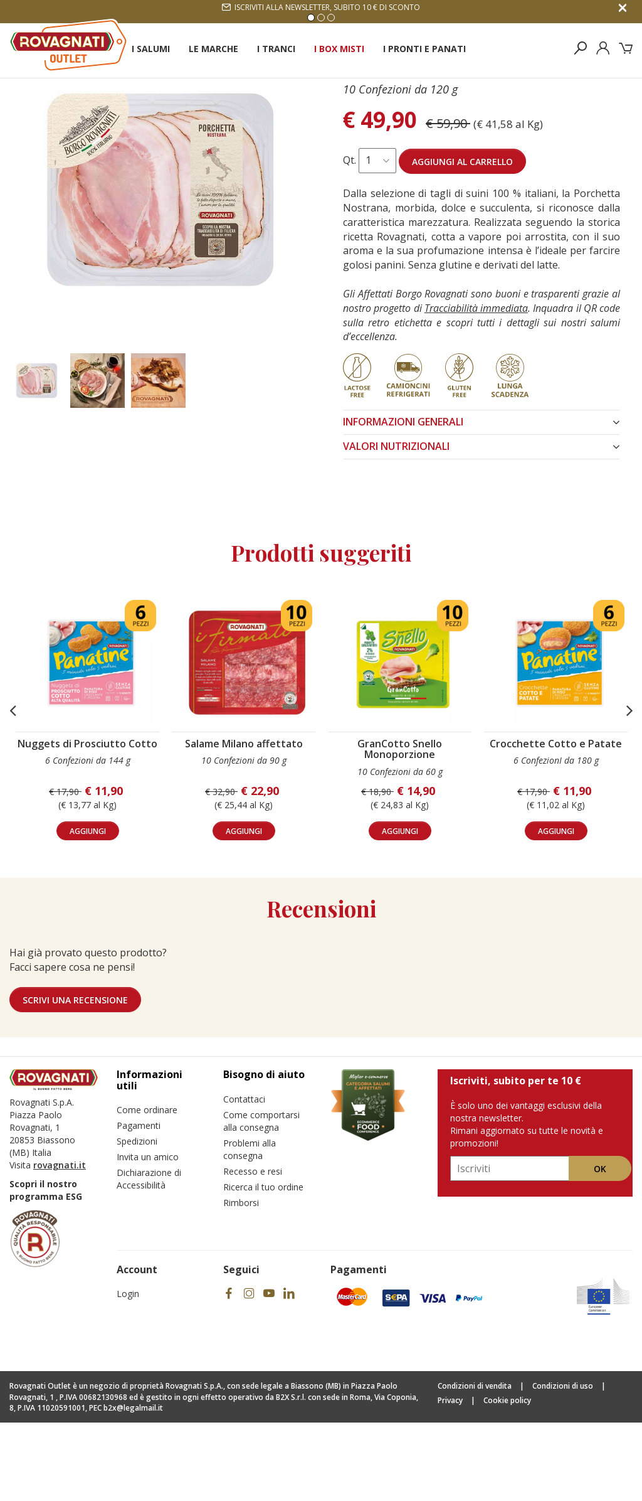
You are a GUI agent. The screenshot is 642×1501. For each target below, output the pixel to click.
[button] (12, 788)
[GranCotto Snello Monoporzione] (403, 741)
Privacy (450, 1478)
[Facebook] (228, 1372)
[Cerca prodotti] (580, 48)
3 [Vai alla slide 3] (331, 17)
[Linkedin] (289, 1372)
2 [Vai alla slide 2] (321, 17)
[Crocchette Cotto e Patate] (559, 741)
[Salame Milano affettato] (247, 741)
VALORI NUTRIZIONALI (481, 524)
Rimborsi (241, 1281)
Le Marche (213, 49)
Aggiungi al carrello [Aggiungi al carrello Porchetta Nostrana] (462, 240)
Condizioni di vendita (475, 1464)
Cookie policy (507, 1478)
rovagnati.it (59, 1243)
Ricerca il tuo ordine (263, 1265)
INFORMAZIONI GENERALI (481, 500)
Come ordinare (147, 1188)
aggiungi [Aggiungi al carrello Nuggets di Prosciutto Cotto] (88, 909)
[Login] (603, 48)
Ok (600, 1247)
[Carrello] (626, 48)
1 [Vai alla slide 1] (311, 17)
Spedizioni (137, 1220)
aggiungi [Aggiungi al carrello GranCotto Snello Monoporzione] (400, 909)
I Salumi (151, 49)
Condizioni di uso (562, 1464)
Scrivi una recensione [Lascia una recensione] (75, 1078)
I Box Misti (339, 49)
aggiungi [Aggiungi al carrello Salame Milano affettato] (244, 909)
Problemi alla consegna (249, 1227)
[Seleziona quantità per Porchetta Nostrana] (377, 239)
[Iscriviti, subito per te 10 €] (509, 1246)
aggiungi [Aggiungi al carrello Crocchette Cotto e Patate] (556, 909)
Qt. (349, 238)
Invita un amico (148, 1235)
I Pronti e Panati (424, 49)
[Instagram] (249, 1372)
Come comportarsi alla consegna (261, 1199)
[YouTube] (269, 1372)
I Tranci (276, 49)
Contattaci (244, 1177)
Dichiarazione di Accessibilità (149, 1257)
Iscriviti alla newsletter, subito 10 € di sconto (321, 7)
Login (128, 1372)
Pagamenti (138, 1204)
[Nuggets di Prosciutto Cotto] (91, 741)
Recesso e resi (252, 1250)
